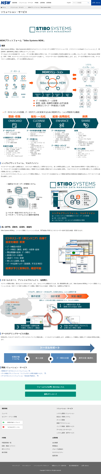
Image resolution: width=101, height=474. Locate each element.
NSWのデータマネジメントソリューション (14, 371)
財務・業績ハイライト (8, 446)
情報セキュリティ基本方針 (59, 465)
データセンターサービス (64, 429)
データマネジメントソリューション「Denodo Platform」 (18, 376)
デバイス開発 (61, 420)
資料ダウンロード (50, 394)
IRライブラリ (6, 449)
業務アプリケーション (63, 423)
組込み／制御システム (63, 416)
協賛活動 (55, 455)
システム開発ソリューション (65, 413)
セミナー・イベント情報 (9, 416)
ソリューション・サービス (17, 7)
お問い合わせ (96, 2)
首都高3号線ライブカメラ (11, 422)
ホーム (4, 7)
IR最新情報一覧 (6, 442)
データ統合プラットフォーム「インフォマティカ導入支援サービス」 (22, 373)
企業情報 (55, 437)
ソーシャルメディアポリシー (41, 465)
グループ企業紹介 (57, 449)
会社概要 (55, 442)
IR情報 (4, 437)
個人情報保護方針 (74, 465)
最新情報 (4, 408)
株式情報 (4, 452)
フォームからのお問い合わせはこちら (50, 387)
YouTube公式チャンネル (11, 427)
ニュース (4, 413)
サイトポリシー (26, 465)
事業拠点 (55, 446)
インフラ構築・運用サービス (65, 426)
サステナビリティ (57, 452)
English (69, 2)
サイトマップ (16, 465)
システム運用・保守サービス (65, 433)
